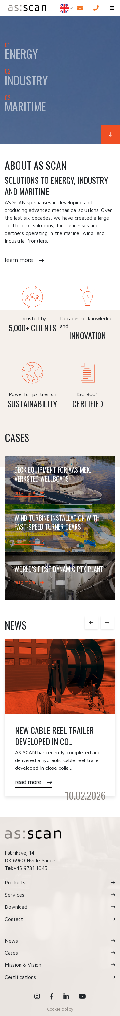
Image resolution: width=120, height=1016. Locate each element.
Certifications (20, 977)
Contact (14, 919)
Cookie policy (60, 1009)
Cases (11, 952)
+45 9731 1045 (30, 868)
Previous (91, 622)
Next (107, 622)
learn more (19, 259)
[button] (112, 8)
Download (16, 907)
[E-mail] (80, 8)
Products (15, 882)
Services (14, 895)
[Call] (96, 8)
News (11, 941)
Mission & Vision (23, 965)
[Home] (26, 8)
